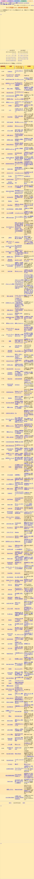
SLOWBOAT (10, 706)
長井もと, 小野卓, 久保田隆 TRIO (19, 730)
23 (14, 59)
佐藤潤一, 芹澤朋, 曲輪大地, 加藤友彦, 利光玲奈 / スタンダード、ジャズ (19, 265)
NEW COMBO (10, 702)
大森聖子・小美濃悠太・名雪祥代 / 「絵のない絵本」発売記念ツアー (19, 558)
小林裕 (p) (29, 525)
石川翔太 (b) (28, 204)
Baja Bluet (10, 205)
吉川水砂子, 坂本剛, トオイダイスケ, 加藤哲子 (19, 781)
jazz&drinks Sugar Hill (10, 318)
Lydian (10, 105)
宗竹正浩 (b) (28, 484)
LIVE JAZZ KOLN (10, 634)
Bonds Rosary (10, 653)
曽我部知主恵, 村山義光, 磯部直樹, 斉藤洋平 (19, 614)
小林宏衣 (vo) (27, 152)
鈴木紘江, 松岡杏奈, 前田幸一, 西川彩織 (19, 403)
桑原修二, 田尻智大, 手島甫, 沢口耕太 (19, 197)
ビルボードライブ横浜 (10, 252)
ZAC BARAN (10, 577)
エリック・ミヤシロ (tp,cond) (28, 275)
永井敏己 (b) (27, 372)
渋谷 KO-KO (10, 437)
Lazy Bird (10, 643)
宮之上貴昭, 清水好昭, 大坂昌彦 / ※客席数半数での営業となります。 (19, 420)
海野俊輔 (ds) (27, 159)
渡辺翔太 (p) (27, 579)
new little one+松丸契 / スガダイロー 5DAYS (19, 426)
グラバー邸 (10, 130)
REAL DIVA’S (10, 698)
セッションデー (18, 668)
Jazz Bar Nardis (10, 753)
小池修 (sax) (27, 280)
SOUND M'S (10, 639)
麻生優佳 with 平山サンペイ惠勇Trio (19, 629)
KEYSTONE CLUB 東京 (10, 512)
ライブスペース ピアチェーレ (10, 75)
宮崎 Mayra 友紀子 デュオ (19, 546)
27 (9, 60)
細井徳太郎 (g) (27, 425)
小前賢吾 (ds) (28, 609)
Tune (10, 1)
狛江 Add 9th (10, 296)
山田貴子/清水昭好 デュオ (19, 105)
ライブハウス (20, 2)
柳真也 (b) (30, 658)
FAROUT (10, 71)
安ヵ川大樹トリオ (19, 351)
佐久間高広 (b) (28, 212)
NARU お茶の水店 (10, 158)
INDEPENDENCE (10, 163)
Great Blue (10, 116)
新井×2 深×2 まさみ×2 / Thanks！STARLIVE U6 (19, 356)
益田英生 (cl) (27, 773)
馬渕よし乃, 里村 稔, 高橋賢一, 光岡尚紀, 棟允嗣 (19, 673)
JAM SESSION (18, 378)
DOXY (10, 620)
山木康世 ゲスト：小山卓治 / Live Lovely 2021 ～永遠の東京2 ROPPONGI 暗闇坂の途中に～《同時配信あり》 (19, 302)
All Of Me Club (10, 523)
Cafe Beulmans (10, 209)
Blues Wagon (18, 753)
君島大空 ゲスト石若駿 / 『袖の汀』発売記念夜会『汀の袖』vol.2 (19, 252)
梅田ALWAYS (10, 685)
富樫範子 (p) (27, 643)
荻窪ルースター (10, 323)
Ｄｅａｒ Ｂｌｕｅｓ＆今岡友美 (19, 567)
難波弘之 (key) (28, 328)
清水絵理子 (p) (28, 527)
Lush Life (10, 508)
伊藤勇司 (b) (30, 361)
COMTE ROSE (10, 179)
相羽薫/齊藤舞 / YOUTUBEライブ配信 (19, 169)
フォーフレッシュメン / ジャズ (19, 769)
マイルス (10, 764)
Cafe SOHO (10, 724)
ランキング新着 (15, 2)
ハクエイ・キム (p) (28, 511)
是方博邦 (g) (27, 327)
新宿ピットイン (10, 102)
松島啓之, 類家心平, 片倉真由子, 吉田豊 (19, 450)
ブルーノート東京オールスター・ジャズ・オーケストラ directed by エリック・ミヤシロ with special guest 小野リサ (19, 284)
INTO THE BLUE (10, 445)
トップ (13, 4)
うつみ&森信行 (18, 549)
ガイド (3, 2)
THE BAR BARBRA (10, 598)
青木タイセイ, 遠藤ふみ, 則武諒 (19, 237)
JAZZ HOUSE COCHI (10, 449)
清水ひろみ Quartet (17, 603)
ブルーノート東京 (10, 284)
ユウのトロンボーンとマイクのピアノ (19, 493)
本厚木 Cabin (10, 140)
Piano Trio (17, 608)
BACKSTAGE (10, 760)
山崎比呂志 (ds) (28, 453)
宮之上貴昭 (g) (27, 418)
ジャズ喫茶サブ (10, 484)
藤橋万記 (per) (29, 243)
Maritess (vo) (27, 530)
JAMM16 (17, 242)
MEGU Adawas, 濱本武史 (18, 585)
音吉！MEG (10, 88)
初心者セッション (19, 122)
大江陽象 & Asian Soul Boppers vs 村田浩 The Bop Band (19, 466)
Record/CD (17, 1)
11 (6, 57)
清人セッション (18, 271)
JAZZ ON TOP (10, 603)
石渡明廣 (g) (27, 473)
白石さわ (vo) (27, 527)
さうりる (10, 186)
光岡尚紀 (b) (30, 674)
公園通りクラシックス (10, 711)
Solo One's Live (18, 716)
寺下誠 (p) (26, 78)
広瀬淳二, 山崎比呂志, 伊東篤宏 (19, 454)
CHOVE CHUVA (10, 413)
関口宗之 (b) (28, 173)
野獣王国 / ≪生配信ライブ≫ (19, 335)
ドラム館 (10, 744)
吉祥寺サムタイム (10, 149)
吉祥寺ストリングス (10, 84)
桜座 (10, 341)
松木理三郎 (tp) (28, 411)
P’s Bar (10, 176)
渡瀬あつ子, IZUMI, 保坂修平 (19, 598)
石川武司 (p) (28, 552)
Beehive (10, 201)
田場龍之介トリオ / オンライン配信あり (19, 639)
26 (8, 60)
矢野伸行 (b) (27, 470)
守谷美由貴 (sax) (28, 161)
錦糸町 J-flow (10, 99)
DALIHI (17, 685)
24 (15, 59)
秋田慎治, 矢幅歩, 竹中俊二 (19, 140)
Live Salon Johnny (10, 797)
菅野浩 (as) (26, 588)
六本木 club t (10, 364)
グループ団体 (2, 4)
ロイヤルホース (10, 536)
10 (15, 55)
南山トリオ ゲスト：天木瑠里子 (19, 664)
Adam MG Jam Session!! (18, 346)
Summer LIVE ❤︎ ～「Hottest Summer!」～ (19, 620)
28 (11, 60)
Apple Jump (10, 169)
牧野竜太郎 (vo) (28, 513)
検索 (1, 2)
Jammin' (10, 694)
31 (15, 60)
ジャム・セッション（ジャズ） (19, 296)
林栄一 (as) (26, 216)
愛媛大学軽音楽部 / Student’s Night (19, 683)
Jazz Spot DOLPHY (10, 351)
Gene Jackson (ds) (28, 394)
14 (11, 57)
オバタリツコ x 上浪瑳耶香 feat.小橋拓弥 (19, 84)
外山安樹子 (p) (27, 172)
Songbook (24, 1)
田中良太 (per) (29, 224)
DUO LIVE (17, 573)
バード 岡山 (10, 734)
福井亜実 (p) (27, 163)
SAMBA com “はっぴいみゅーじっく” (19, 110)
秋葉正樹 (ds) (30, 756)
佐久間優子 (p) (28, 774)
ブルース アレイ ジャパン (10, 329)
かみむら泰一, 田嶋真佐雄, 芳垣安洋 (19, 479)
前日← (10, 803)
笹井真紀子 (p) (27, 483)
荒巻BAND (17, 541)
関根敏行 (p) (27, 790)
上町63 (10, 237)
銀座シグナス (10, 789)
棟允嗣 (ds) (26, 675)
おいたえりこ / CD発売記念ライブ (19, 589)
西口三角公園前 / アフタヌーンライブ (19, 164)
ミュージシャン (26, 2)
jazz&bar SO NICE (10, 748)
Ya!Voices (17, 384)
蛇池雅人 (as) (27, 657)
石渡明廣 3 (17, 474)
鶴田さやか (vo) (28, 522)
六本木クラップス (10, 302)
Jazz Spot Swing (10, 664)
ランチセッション (19, 79)
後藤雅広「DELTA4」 (18, 88)
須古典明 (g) (27, 623)
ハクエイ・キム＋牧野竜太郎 (19, 512)
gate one (10, 589)
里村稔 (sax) (28, 672)
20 (9, 59)
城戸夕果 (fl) (27, 457)
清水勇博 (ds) (27, 380)
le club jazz (10, 614)
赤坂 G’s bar (10, 407)
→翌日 (23, 803)
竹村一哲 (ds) (29, 591)
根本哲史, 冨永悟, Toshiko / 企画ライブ (19, 144)
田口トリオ (17, 744)
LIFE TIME (10, 730)
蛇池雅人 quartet (19, 658)
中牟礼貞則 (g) (27, 633)
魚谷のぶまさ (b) (28, 769)
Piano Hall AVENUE (10, 739)
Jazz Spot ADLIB (10, 402)
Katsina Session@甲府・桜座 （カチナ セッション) (19, 341)
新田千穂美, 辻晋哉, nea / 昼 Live (19, 130)
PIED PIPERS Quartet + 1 (18, 775)
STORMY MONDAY (10, 373)
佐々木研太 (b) (27, 608)
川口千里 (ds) (29, 293)
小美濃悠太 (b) (28, 558)
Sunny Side (10, 504)
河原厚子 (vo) (27, 382)
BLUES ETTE (10, 92)
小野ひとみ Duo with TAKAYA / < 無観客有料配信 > (19, 698)
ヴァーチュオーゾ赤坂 (10, 420)
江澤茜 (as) (26, 360)
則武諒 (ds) (28, 239)
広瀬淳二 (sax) (27, 453)
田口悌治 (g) (27, 743)
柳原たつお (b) (27, 295)
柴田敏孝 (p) (27, 562)
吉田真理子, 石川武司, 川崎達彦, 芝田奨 (19, 553)
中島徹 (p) (28, 678)
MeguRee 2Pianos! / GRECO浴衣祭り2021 (19, 135)
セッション (17, 368)
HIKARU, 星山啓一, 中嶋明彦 (19, 186)
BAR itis (10, 584)
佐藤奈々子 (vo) (28, 488)
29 (12, 60)
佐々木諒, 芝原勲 (19, 577)
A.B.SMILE (10, 126)
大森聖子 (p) (27, 557)
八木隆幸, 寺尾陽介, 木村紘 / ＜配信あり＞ (19, 318)
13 (9, 57)
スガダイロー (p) (28, 101)
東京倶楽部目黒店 (10, 775)
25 (6, 60)
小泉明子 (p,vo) (27, 240)
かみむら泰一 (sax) (28, 478)
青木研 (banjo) (29, 90)
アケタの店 (10, 474)
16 (14, 57)
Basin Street (10, 553)
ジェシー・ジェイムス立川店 (10, 265)
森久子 (16, 764)
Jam (16, 182)
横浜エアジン (10, 431)
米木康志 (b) (28, 488)
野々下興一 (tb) (27, 290)
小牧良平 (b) (30, 158)
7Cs (16, 413)
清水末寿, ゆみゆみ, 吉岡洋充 (19, 508)
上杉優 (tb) (26, 492)
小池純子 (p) (27, 211)
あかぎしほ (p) (28, 260)
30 (14, 60)
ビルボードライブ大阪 (10, 246)
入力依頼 (10, 2)
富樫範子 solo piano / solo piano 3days (19, 644)
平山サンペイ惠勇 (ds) (28, 630)
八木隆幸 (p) (27, 316)
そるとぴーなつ (10, 361)
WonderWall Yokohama (10, 563)
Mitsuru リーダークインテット (19, 392)
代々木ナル (10, 527)
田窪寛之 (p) (28, 350)
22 (12, 59)
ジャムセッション (19, 172)
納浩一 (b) (30, 460)
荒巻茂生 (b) (27, 539)
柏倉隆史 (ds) (27, 339)
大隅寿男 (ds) (28, 523)
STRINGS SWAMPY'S (18, 517)
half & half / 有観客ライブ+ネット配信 (19, 739)
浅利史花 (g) (29, 505)
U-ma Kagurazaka (10, 95)
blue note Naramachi (10, 260)
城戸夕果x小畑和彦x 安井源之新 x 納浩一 (19, 459)
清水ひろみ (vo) (28, 601)
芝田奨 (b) (29, 554)
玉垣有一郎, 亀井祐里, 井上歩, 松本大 (19, 648)
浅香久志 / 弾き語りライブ (19, 205)
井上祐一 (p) (29, 464)
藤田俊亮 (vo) (27, 410)
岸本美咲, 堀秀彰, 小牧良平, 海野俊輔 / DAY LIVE (19, 158)
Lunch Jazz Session (17, 75)
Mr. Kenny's (10, 314)
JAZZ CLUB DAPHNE (10, 384)
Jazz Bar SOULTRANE (10, 182)
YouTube (9, 4)
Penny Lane (10, 558)
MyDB (4, 1)
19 (8, 59)
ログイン (32, 5)
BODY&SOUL (10, 392)
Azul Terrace (10, 499)
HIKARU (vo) (27, 185)
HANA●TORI (18, 711)
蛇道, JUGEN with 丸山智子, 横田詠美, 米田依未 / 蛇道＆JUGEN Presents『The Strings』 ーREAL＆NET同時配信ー (19, 227)
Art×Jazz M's (10, 197)
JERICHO (10, 594)
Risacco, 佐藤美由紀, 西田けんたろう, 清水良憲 (19, 432)
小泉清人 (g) (27, 269)
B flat (10, 466)
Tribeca (10, 546)
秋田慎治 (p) (27, 138)
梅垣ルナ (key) (28, 372)
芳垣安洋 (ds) (28, 480)
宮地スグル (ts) (27, 693)
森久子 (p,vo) (27, 764)
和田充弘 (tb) (29, 289)
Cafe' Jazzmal (10, 122)
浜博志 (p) (26, 406)
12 (8, 57)
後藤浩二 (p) (27, 662)
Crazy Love (10, 781)
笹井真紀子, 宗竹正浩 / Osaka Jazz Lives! (19, 484)
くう (10, 110)
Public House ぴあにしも (10, 689)
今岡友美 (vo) (27, 565)
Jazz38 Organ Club (10, 79)
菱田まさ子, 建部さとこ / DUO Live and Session (19, 398)
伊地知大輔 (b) (28, 163)
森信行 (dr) (30, 550)
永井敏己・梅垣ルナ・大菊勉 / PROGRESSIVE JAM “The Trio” (19, 373)
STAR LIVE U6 (10, 356)
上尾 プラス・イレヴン (10, 242)
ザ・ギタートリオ (19, 634)
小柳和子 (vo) (27, 435)
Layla (10, 680)
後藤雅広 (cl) (27, 87)
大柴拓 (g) (26, 208)
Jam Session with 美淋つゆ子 (19, 734)
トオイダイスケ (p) (28, 781)
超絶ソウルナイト (19, 323)
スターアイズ (10, 532)
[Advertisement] (17, 33)
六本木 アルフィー (10, 581)
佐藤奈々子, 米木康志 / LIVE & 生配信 (19, 489)
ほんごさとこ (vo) (28, 384)
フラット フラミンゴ (10, 517)
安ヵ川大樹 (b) (27, 349)
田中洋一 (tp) (27, 536)
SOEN (10, 668)
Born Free (10, 378)
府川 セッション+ (19, 126)
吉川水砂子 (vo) (28, 779)
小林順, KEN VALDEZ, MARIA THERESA (19, 797)
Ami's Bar (10, 271)
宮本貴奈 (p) (28, 291)
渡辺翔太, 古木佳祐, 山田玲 (19, 581)
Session (16, 201)
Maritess (17, 532)
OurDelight (10, 153)
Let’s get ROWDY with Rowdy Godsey (19, 499)
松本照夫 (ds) (27, 325)
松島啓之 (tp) (27, 448)
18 (6, 59)
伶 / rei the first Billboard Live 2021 (18, 247)
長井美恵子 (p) (27, 607)
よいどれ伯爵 (10, 213)
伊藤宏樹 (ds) (27, 704)
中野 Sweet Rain (10, 217)
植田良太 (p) (28, 652)
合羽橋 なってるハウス (10, 454)
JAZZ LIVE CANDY (10, 673)
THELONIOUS (10, 144)
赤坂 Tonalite (10, 488)
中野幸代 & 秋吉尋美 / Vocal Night (19, 365)
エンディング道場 (19, 99)
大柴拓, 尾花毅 (18, 209)
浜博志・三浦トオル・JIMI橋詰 (19, 407)
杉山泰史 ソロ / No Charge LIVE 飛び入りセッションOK (19, 689)
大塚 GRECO (10, 135)
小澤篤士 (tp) (29, 285)
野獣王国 (17, 329)
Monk (10, 683)
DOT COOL (10, 720)
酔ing (10, 716)
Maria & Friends (18, 789)
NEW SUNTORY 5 (10, 192)
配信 (6, 4)
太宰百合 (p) (27, 147)
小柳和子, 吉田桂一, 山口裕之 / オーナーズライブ (19, 437)
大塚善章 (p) (27, 766)
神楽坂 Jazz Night (19, 441)
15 (12, 57)
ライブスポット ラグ (10, 227)
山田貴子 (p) (27, 105)
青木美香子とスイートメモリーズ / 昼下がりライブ (19, 192)
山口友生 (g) (27, 176)
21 (11, 59)
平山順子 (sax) (29, 777)
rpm (10, 346)
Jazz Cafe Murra (10, 678)
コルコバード (10, 172)
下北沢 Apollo (10, 479)
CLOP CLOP (10, 549)
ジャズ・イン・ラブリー (10, 567)
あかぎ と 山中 (18, 260)
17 (15, 57)
